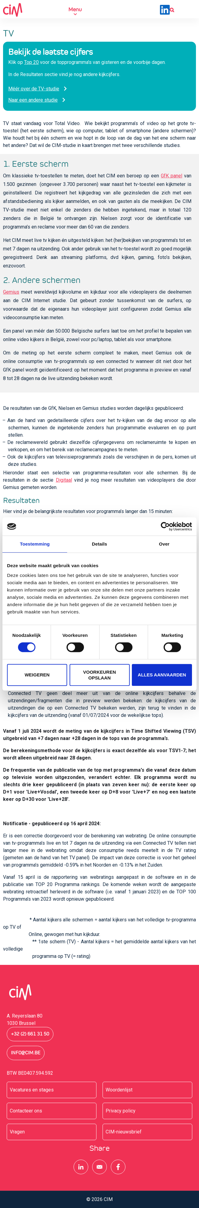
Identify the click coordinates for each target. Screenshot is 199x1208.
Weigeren (37, 674)
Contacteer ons (26, 1111)
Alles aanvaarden (162, 674)
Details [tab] (99, 543)
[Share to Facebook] (118, 1167)
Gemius (11, 292)
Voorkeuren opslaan (99, 674)
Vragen (17, 1132)
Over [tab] (164, 543)
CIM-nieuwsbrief (124, 1132)
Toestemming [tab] (35, 543)
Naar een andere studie (33, 100)
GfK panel (171, 176)
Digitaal (64, 480)
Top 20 (31, 62)
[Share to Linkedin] (81, 1167)
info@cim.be (25, 1053)
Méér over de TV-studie (33, 89)
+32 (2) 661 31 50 (30, 1034)
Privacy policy (121, 1111)
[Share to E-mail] (99, 1167)
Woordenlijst (119, 1090)
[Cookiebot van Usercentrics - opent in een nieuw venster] (165, 526)
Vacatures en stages (32, 1090)
